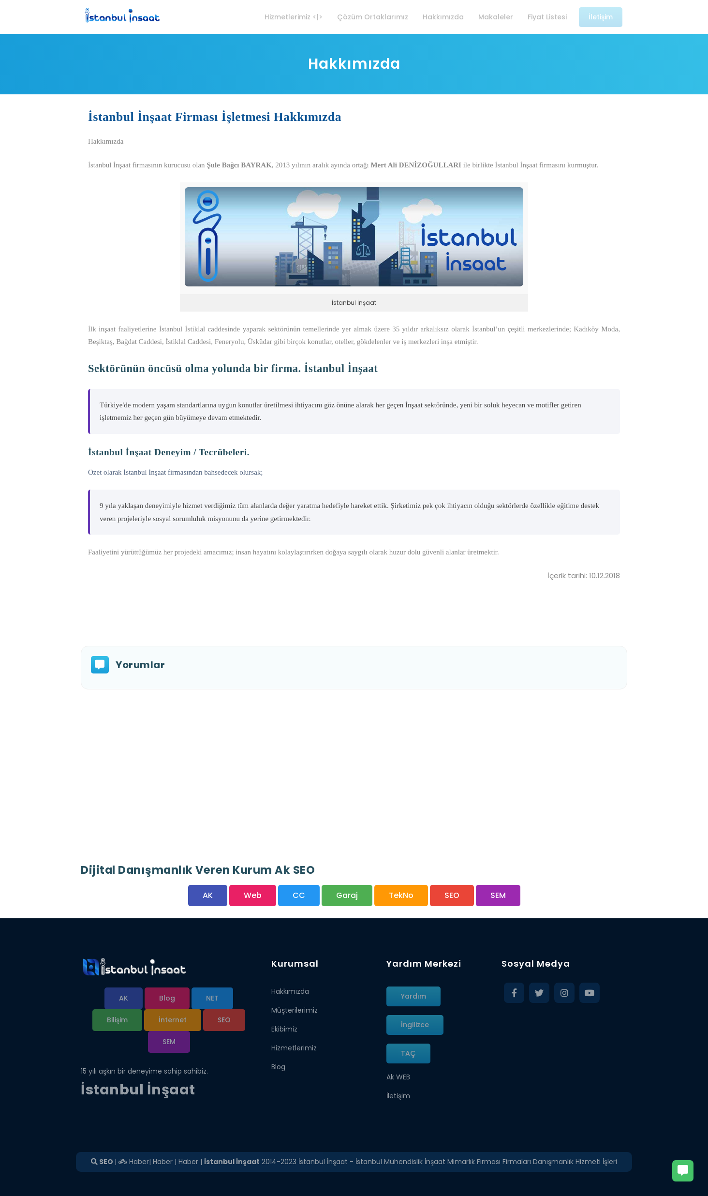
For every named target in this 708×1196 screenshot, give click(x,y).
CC (299, 895)
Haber (133, 1161)
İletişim (398, 1096)
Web (253, 895)
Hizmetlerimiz (294, 1048)
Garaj (347, 895)
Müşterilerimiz (294, 1010)
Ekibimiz (284, 1029)
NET (212, 998)
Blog (167, 998)
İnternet (173, 1020)
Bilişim (117, 1020)
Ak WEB (398, 1077)
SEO (451, 895)
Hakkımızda (290, 991)
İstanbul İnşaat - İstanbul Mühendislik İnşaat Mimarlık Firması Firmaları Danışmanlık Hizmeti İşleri (457, 1161)
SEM (498, 895)
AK (208, 895)
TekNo (401, 895)
